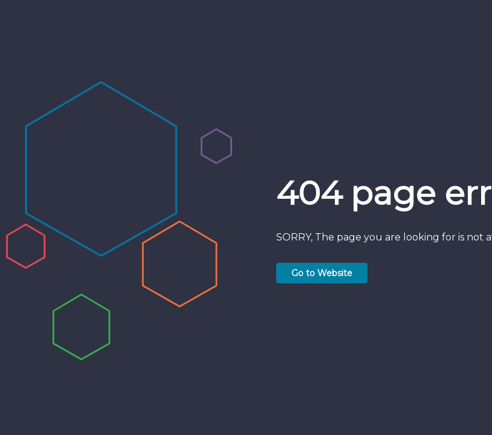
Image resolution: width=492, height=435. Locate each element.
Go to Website (321, 273)
